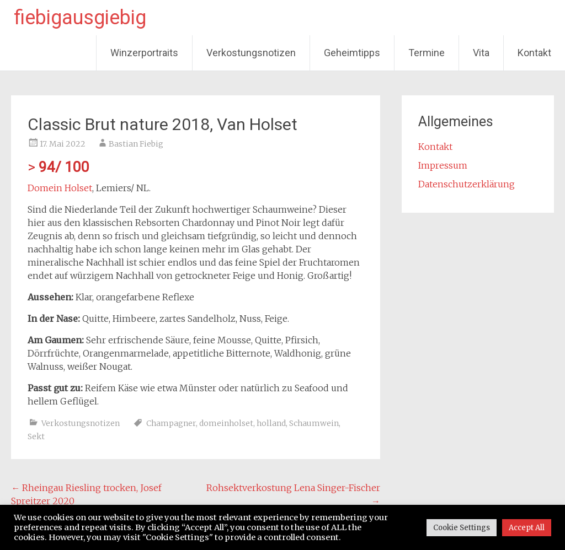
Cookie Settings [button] (461, 527)
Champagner (171, 423)
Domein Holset (60, 187)
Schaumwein (314, 423)
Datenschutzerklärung (466, 184)
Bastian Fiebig (136, 144)
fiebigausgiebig (80, 17)
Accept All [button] (527, 527)
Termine (426, 52)
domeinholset (226, 423)
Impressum (442, 165)
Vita (481, 52)
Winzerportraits (144, 52)
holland (271, 423)
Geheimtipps (352, 52)
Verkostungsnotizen (251, 52)
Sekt (36, 436)
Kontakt (534, 52)
